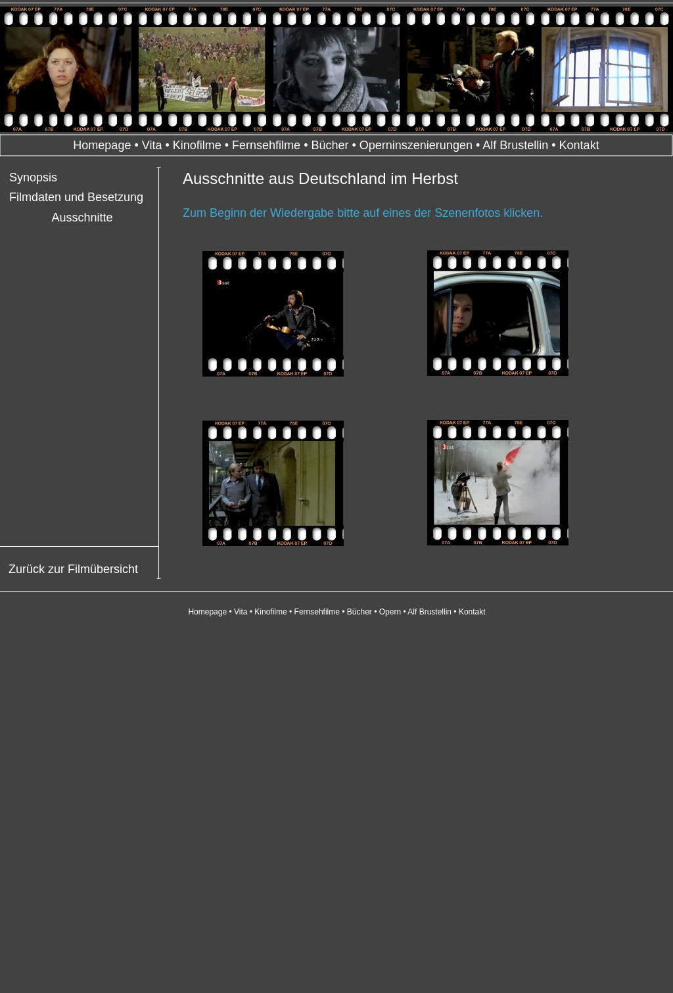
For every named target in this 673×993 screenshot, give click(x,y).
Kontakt (579, 145)
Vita (152, 145)
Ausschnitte (81, 217)
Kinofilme (197, 145)
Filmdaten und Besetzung (76, 197)
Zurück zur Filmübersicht (73, 569)
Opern (390, 611)
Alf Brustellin (515, 145)
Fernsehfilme (266, 145)
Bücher (329, 145)
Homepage (102, 145)
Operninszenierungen (416, 145)
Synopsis (33, 177)
